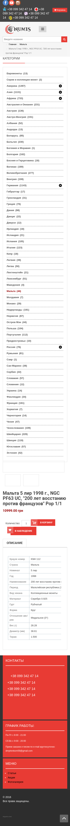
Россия (14, 347)
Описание (15, 543)
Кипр (12, 253)
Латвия (14, 260)
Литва (13, 266)
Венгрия (15, 179)
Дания (13, 210)
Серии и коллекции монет (24, 79)
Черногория (17, 415)
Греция (14, 204)
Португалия (17, 334)
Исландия (15, 235)
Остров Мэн (17, 322)
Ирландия (15, 229)
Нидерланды (18, 309)
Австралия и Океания (23, 104)
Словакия (15, 378)
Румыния (15, 353)
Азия (14, 92)
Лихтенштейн (17, 272)
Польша (15, 328)
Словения (15, 384)
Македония (15, 285)
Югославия (16, 446)
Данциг (14, 216)
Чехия (13, 421)
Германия (17, 185)
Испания (15, 241)
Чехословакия (19, 428)
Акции (11, 777)
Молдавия (15, 297)
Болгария (16, 154)
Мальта (23, 44)
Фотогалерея (15, 781)
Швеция (15, 440)
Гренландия (17, 197)
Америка (16, 86)
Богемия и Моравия (21, 148)
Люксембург (17, 278)
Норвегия (15, 316)
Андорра (15, 129)
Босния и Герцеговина (23, 160)
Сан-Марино (17, 365)
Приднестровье (19, 340)
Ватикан (15, 166)
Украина (14, 390)
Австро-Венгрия (20, 117)
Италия (14, 247)
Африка (15, 98)
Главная (12, 44)
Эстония (14, 452)
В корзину (41, 522)
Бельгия (15, 141)
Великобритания (20, 173)
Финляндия (16, 396)
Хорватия (14, 409)
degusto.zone (7, 816)
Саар (12, 359)
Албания (15, 123)
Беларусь (15, 135)
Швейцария (17, 434)
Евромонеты (17, 73)
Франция (15, 403)
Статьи (12, 773)
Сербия (14, 372)
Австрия (15, 110)
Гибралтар (16, 191)
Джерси (14, 222)
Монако (14, 303)
